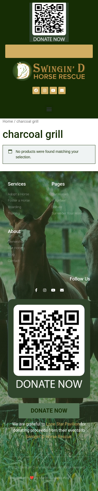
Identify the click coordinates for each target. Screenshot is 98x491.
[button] (49, 109)
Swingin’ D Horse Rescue (48, 436)
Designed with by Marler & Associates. (39, 478)
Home (8, 121)
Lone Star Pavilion (62, 424)
